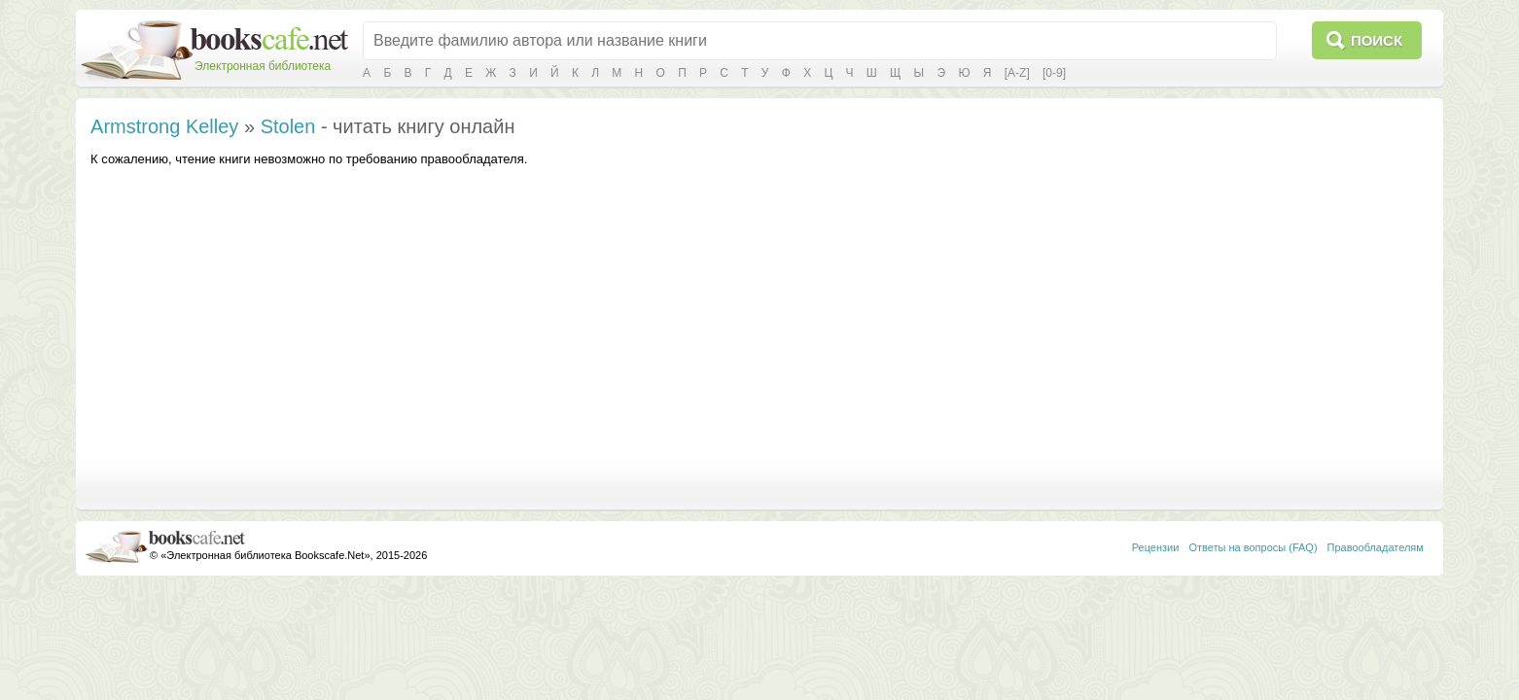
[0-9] (1054, 73)
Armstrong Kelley (164, 126)
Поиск (1376, 40)
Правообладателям (1375, 547)
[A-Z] (1017, 73)
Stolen (288, 126)
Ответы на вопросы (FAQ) (1252, 547)
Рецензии (1156, 547)
